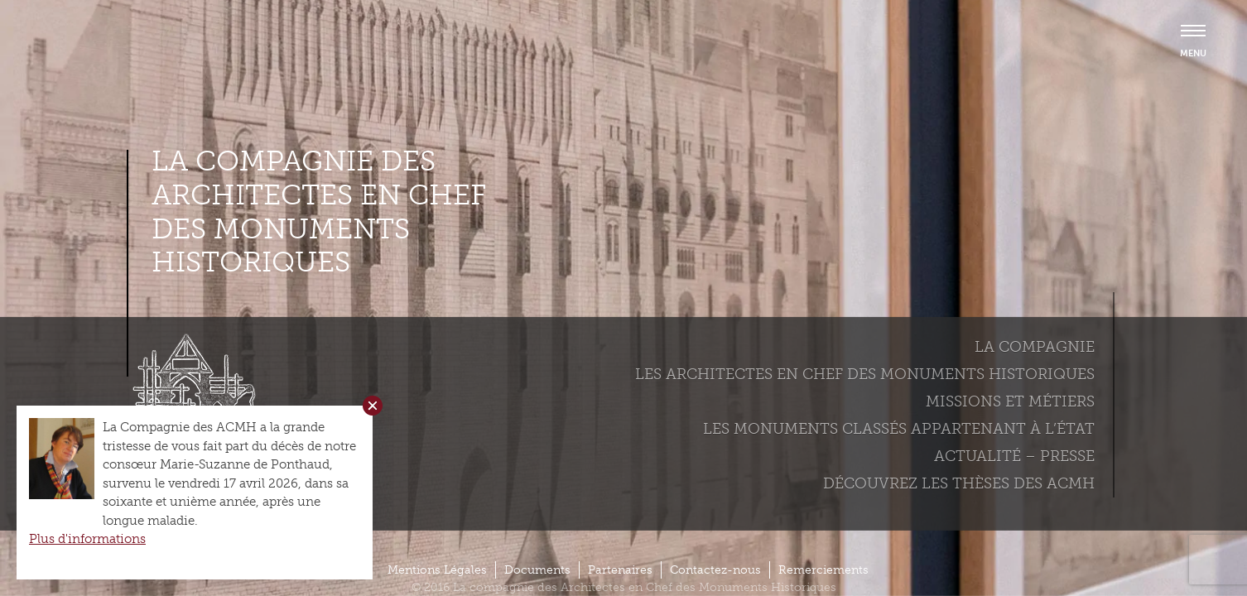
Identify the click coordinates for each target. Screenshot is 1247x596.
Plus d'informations (87, 538)
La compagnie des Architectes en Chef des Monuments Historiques (319, 212)
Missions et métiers (1010, 401)
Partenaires (620, 570)
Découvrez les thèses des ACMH (959, 483)
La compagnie (1035, 347)
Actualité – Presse (1014, 456)
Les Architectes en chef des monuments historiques (865, 374)
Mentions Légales (437, 570)
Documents (537, 570)
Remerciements (823, 570)
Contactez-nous (715, 570)
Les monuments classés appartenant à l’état (899, 429)
